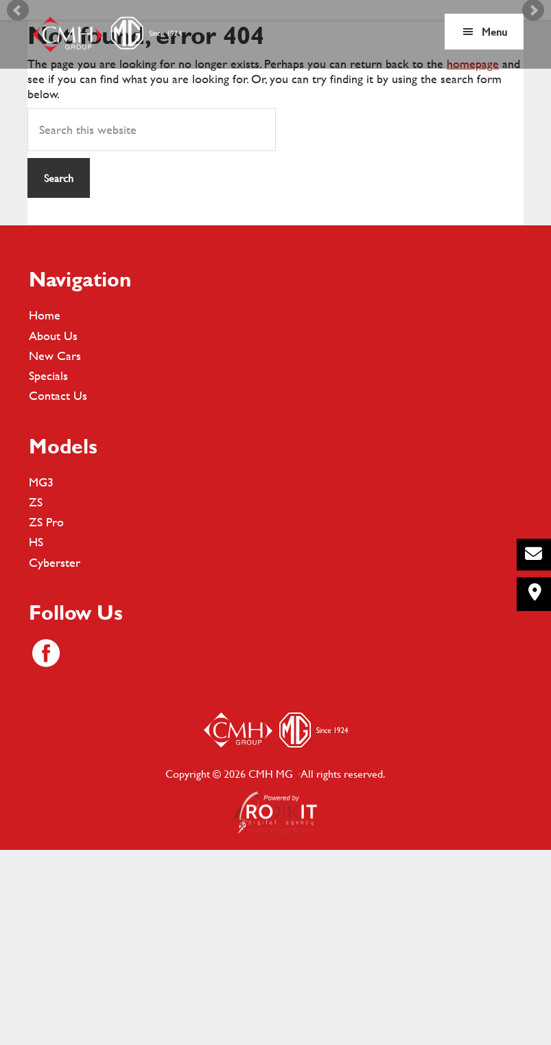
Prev (18, 105)
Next (533, 105)
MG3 (41, 672)
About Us (53, 526)
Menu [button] (494, 31)
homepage (473, 254)
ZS (36, 693)
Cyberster (54, 752)
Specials (48, 566)
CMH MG (106, 34)
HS (36, 732)
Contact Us (58, 586)
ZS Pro (46, 713)
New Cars (55, 546)
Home (44, 506)
